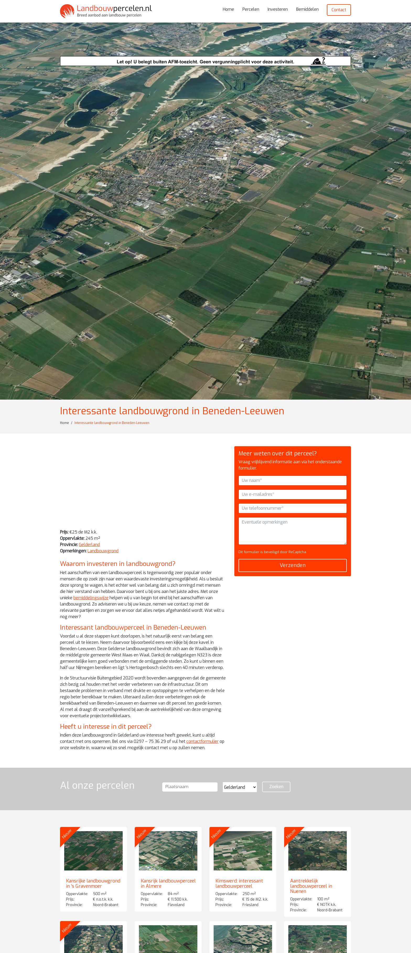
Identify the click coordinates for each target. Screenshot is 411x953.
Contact (339, 10)
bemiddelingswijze (91, 598)
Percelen (250, 9)
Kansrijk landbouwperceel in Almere (168, 883)
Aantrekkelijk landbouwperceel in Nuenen (311, 886)
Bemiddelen (307, 9)
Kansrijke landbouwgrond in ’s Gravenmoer (93, 883)
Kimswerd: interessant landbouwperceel (239, 883)
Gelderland (89, 544)
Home (228, 9)
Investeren (278, 9)
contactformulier (202, 741)
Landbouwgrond (103, 551)
